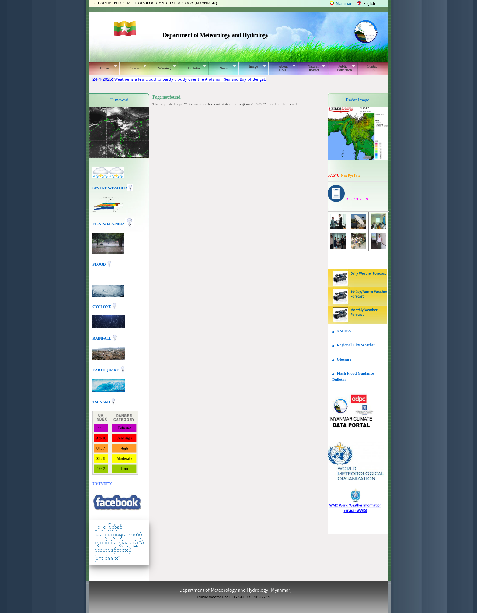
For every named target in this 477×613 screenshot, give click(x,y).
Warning (162, 67)
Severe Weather (112, 188)
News (222, 67)
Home (103, 67)
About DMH (281, 68)
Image (252, 66)
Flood (99, 264)
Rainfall (102, 338)
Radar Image (357, 99)
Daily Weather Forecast (368, 274)
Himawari (119, 99)
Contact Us (372, 68)
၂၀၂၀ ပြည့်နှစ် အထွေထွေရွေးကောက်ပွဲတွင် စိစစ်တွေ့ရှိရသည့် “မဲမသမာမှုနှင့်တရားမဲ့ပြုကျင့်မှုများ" (119, 542)
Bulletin (192, 67)
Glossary (344, 359)
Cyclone (102, 306)
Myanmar (344, 4)
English (369, 4)
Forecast (132, 67)
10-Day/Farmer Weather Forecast (368, 294)
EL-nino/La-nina (108, 224)
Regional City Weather (356, 345)
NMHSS (344, 331)
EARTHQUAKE (106, 369)
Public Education (341, 68)
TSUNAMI (101, 401)
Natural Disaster (311, 68)
